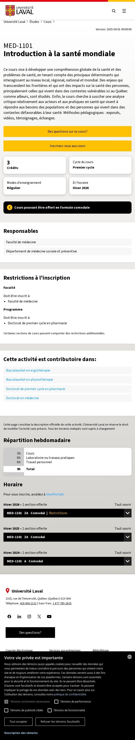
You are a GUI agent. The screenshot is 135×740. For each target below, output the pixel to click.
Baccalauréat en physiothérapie (29, 379)
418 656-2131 (28, 603)
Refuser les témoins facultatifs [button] (60, 721)
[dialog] (67, 695)
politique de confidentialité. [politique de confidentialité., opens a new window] (70, 694)
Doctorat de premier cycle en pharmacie (35, 389)
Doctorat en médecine (22, 398)
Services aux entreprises (65, 650)
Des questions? (30, 632)
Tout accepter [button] (18, 721)
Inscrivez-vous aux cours (67, 146)
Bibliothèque (101, 650)
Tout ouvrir (123, 505)
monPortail (54, 494)
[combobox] (129, 657)
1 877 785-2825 (62, 603)
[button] (21, 733)
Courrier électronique (19, 650)
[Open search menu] (114, 11)
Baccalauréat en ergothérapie (28, 370)
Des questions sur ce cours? (68, 131)
